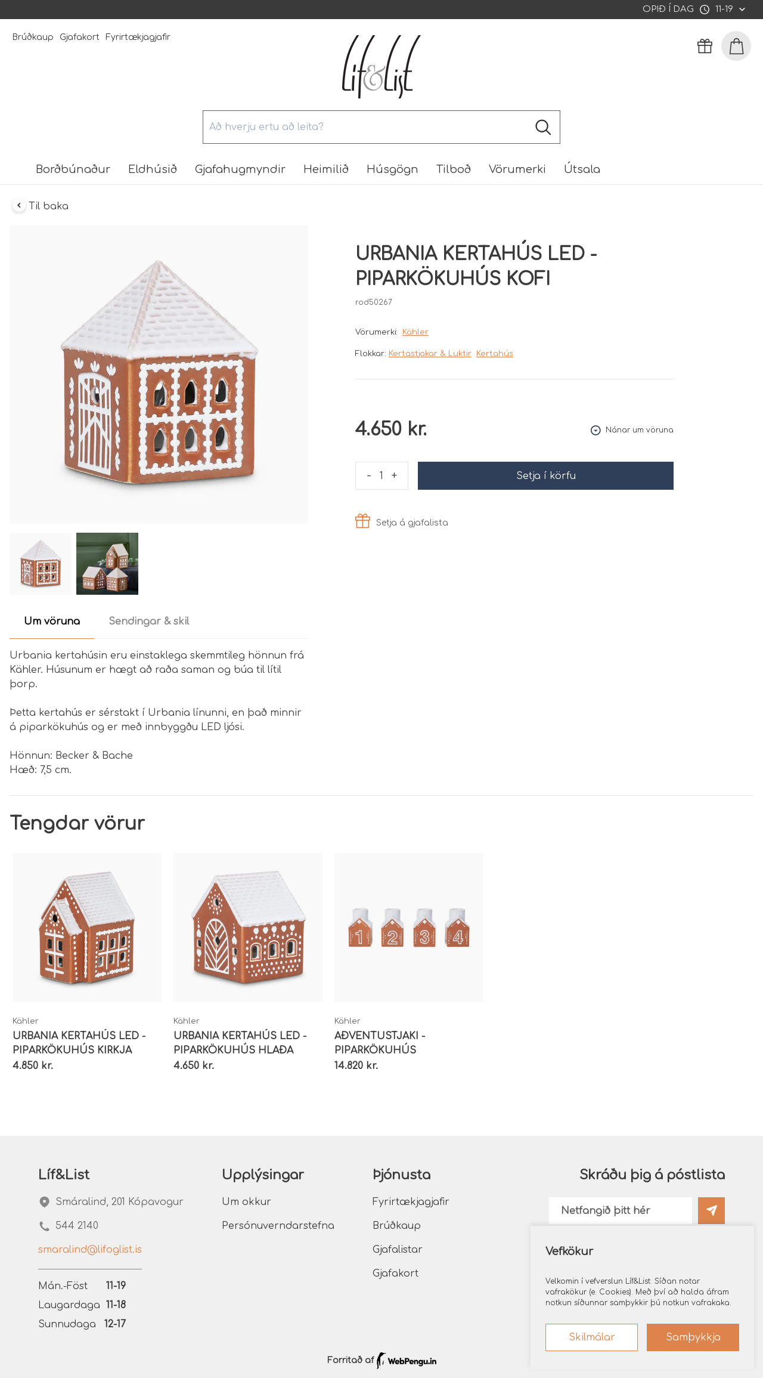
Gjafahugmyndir (240, 169)
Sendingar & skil (148, 621)
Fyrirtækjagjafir (138, 37)
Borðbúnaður (73, 169)
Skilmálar (592, 1337)
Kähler (415, 332)
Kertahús (494, 354)
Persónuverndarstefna (278, 1226)
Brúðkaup (33, 37)
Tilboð (453, 169)
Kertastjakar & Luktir (430, 354)
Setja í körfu (546, 476)
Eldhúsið (152, 169)
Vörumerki (517, 169)
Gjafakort (80, 37)
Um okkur (246, 1202)
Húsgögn (392, 169)
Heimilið (326, 169)
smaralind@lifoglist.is (90, 1249)
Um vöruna (52, 621)
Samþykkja (693, 1337)
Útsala (582, 169)
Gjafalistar (398, 1249)
